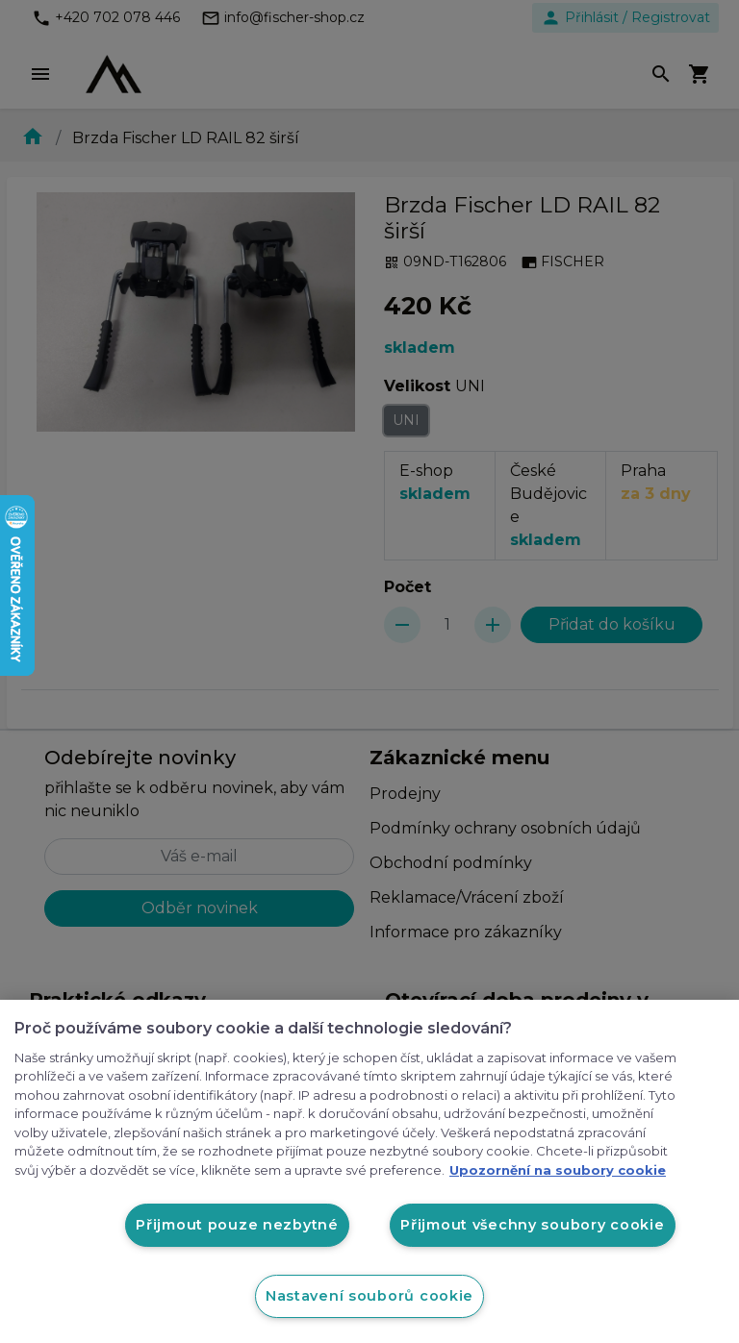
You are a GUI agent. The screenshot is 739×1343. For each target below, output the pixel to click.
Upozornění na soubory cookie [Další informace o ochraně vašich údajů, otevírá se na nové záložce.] (557, 1170)
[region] (369, 1171)
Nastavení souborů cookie (369, 1296)
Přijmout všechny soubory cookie (532, 1224)
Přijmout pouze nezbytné (237, 1224)
